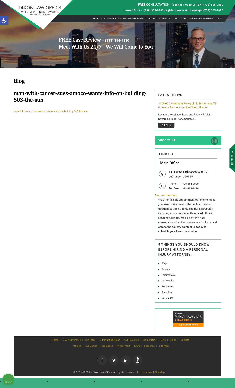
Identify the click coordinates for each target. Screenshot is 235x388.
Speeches (167, 299)
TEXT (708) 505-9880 (208, 4)
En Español (208, 19)
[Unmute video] (177, 284)
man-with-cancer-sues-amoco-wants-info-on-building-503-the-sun (54, 111)
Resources (167, 293)
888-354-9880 (191, 196)
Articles (165, 276)
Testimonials (168, 282)
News (164, 19)
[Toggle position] (217, 284)
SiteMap (160, 380)
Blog (171, 19)
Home (95, 19)
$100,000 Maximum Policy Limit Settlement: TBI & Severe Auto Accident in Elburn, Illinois (187, 108)
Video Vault (169, 145)
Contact (220, 19)
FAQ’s (177, 19)
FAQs (164, 271)
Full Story (166, 129)
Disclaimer (145, 380)
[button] (4, 20)
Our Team (122, 19)
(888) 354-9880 (177, 4)
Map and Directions (167, 203)
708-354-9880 (191, 191)
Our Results (154, 19)
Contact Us (232, 158)
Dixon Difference (108, 19)
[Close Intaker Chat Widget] (224, 284)
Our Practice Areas (137, 19)
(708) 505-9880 (212, 10)
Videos (184, 19)
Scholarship (195, 19)
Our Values (167, 305)
